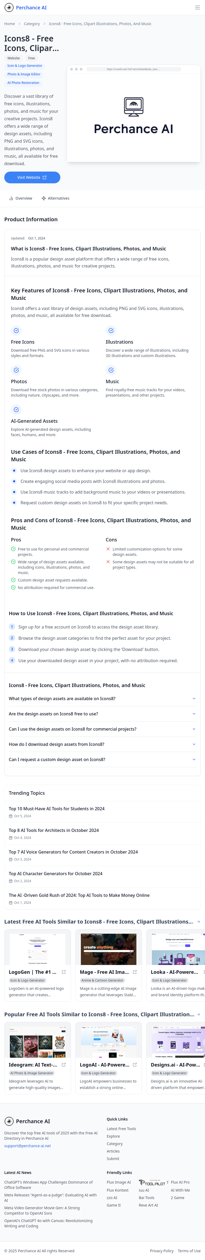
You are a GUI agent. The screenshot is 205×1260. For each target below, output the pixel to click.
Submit (113, 1158)
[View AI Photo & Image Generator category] (32, 1073)
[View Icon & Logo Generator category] (27, 980)
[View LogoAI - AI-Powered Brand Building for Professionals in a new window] (108, 1042)
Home (9, 23)
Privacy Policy (162, 1250)
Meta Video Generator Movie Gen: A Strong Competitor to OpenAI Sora (42, 1210)
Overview (20, 198)
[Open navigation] (197, 7)
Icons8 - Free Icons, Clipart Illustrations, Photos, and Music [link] (100, 23)
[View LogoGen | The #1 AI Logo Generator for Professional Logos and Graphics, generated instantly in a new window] (37, 949)
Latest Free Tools (121, 1128)
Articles (113, 1151)
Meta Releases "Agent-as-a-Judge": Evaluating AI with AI (50, 1197)
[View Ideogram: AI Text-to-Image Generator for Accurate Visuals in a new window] (37, 1042)
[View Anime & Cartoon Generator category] (102, 980)
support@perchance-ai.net (27, 1145)
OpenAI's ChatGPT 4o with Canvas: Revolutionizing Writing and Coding (48, 1223)
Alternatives (55, 198)
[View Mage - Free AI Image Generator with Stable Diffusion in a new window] (108, 949)
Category (32, 23)
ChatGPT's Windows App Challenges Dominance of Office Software (48, 1185)
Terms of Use (189, 1250)
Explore (113, 1136)
